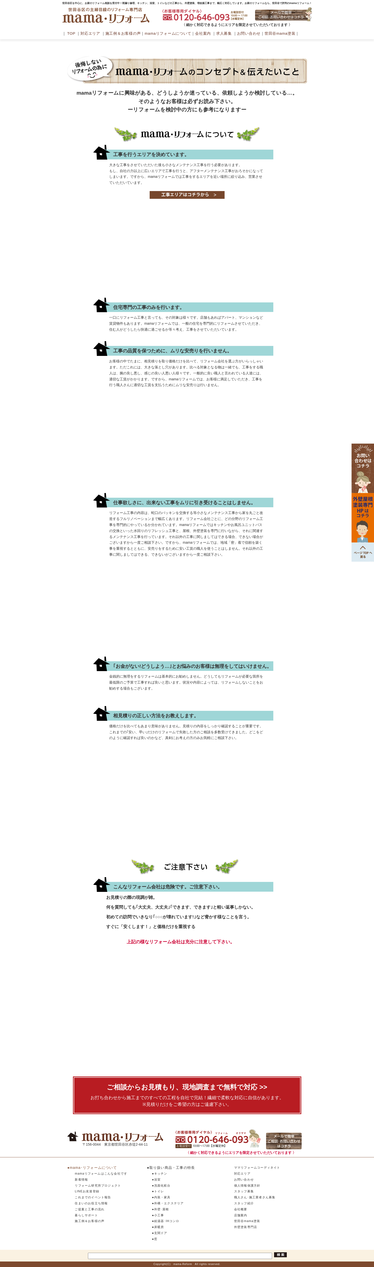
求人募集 (224, 33)
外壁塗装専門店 (245, 1227)
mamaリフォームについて (168, 33)
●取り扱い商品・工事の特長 (171, 1168)
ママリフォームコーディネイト (257, 1167)
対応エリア (90, 33)
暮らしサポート (86, 1215)
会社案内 (203, 33)
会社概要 (240, 1209)
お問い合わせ (249, 33)
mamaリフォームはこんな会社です (101, 1173)
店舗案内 (240, 1215)
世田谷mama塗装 (280, 33)
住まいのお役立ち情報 (91, 1203)
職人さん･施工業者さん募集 (255, 1197)
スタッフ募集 (244, 1191)
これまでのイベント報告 (93, 1197)
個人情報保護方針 (247, 1185)
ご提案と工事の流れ (89, 1209)
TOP (71, 33)
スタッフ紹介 (244, 1203)
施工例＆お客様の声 (123, 33)
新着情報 (81, 1179)
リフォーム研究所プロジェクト (98, 1185)
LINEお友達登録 (87, 1191)
